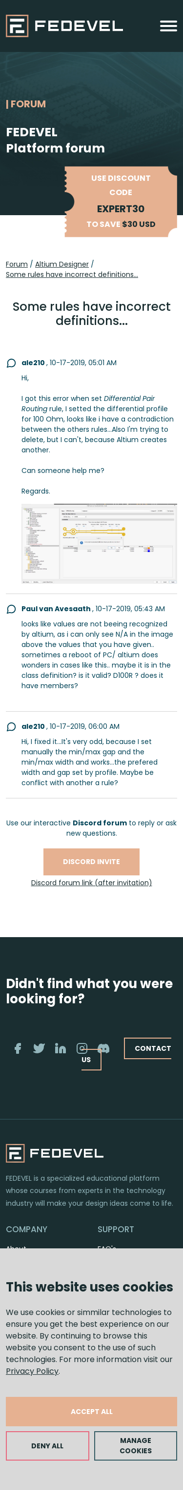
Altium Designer (62, 264)
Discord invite (91, 862)
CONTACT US (126, 1054)
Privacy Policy (32, 1371)
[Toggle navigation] (168, 26)
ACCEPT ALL (92, 1411)
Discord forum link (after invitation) (91, 883)
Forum (17, 264)
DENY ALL (47, 1446)
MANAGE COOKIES (136, 1446)
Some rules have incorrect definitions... (72, 274)
